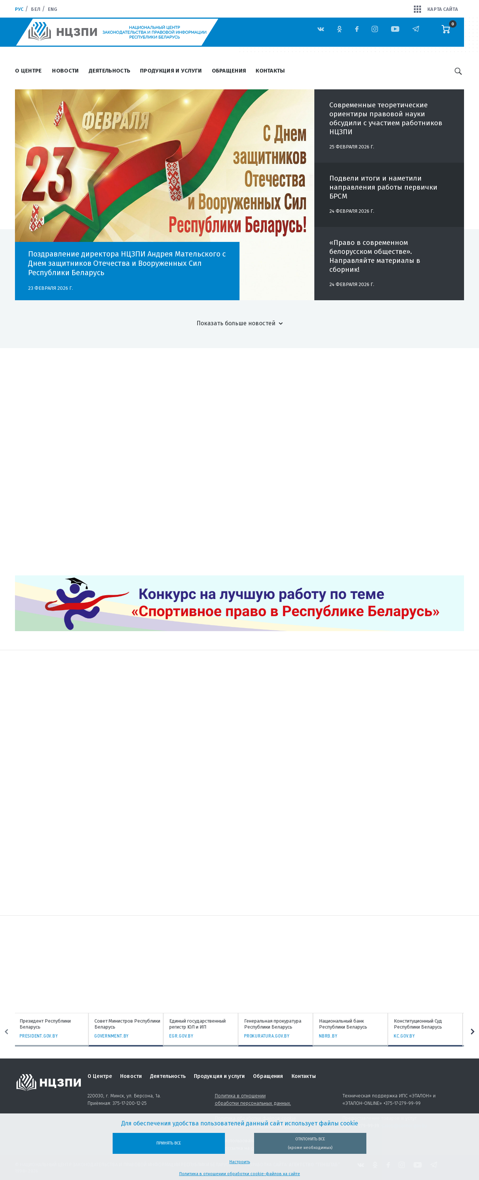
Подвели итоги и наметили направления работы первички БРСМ (383, 187)
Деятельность (110, 70)
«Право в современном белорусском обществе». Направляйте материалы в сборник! (374, 256)
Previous (6, 1032)
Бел (35, 9)
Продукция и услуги (171, 70)
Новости (65, 70)
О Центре (28, 70)
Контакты (270, 70)
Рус (19, 9)
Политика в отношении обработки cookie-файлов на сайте (239, 1173)
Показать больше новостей (235, 323)
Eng (52, 9)
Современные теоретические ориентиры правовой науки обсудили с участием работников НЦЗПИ (385, 118)
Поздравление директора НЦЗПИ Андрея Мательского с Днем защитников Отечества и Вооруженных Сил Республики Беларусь (127, 263)
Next (473, 1032)
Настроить (239, 1161)
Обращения (229, 70)
